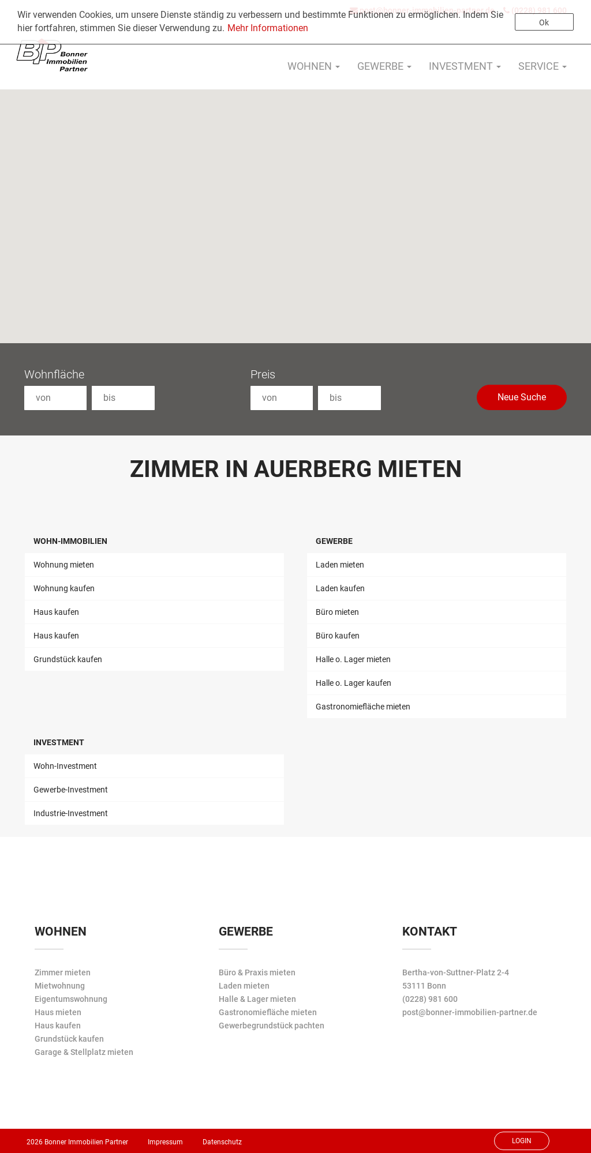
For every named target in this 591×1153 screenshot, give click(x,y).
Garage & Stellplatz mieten (84, 1052)
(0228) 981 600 (430, 999)
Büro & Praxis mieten (257, 972)
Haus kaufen (56, 612)
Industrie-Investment (70, 813)
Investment (58, 742)
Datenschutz (222, 1142)
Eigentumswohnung (71, 999)
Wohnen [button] (313, 66)
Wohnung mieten (63, 564)
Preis (262, 374)
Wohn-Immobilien (70, 541)
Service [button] (542, 66)
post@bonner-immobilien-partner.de (469, 1012)
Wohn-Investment (65, 766)
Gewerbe (334, 541)
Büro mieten (337, 612)
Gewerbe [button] (384, 66)
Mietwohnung (60, 985)
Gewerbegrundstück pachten (271, 1025)
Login (522, 1141)
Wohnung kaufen (64, 588)
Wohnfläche (54, 374)
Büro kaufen (338, 635)
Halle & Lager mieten (257, 999)
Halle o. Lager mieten (353, 659)
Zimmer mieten (63, 972)
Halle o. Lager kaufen (353, 683)
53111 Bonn (424, 985)
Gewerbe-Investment (70, 789)
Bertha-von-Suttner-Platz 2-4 (455, 972)
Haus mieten (58, 1012)
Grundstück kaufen (67, 659)
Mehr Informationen (267, 27)
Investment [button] (465, 66)
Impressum (165, 1142)
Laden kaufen (340, 588)
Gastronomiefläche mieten (363, 706)
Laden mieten (340, 564)
